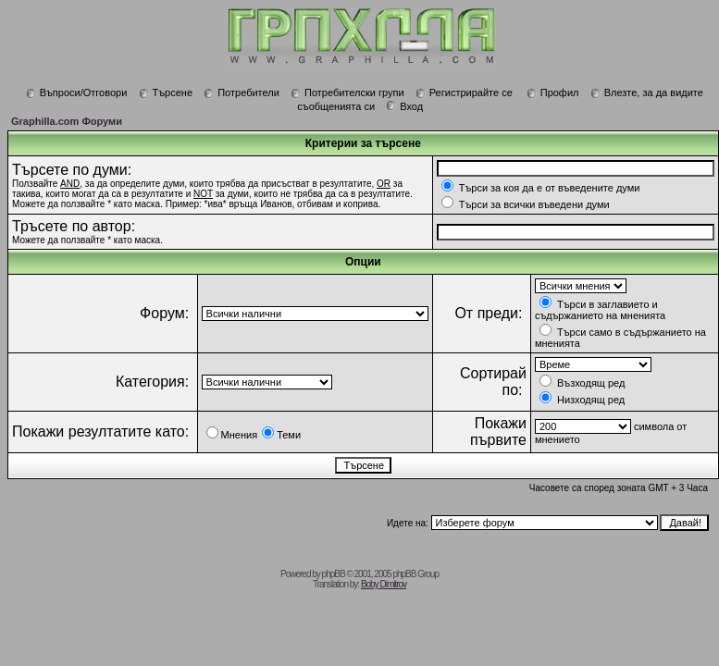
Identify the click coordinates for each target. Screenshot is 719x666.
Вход (404, 106)
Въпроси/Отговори (77, 92)
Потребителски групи (347, 92)
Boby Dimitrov (383, 584)
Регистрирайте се (464, 92)
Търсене (166, 92)
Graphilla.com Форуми (66, 121)
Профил (553, 92)
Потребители (241, 92)
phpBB (333, 574)
